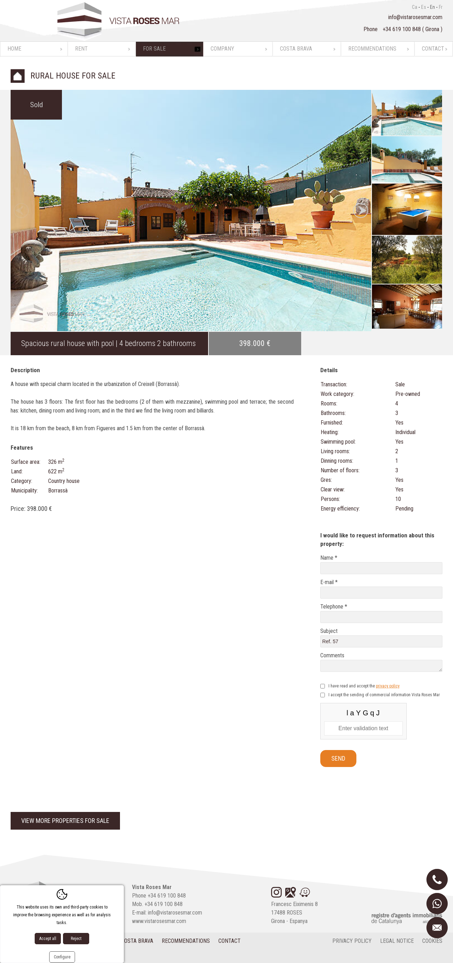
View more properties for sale (65, 820)
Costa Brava (296, 48)
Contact (433, 48)
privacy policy (388, 686)
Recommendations (372, 48)
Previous (21, 210)
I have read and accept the (364, 686)
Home (14, 48)
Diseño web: (38, 955)
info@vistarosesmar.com (415, 17)
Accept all (47, 938)
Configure (62, 957)
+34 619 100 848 (402, 29)
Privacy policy (352, 941)
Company (222, 48)
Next (360, 210)
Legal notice (397, 941)
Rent (81, 48)
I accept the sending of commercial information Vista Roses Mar (384, 694)
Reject (76, 938)
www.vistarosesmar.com (159, 921)
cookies (432, 941)
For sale (154, 48)
